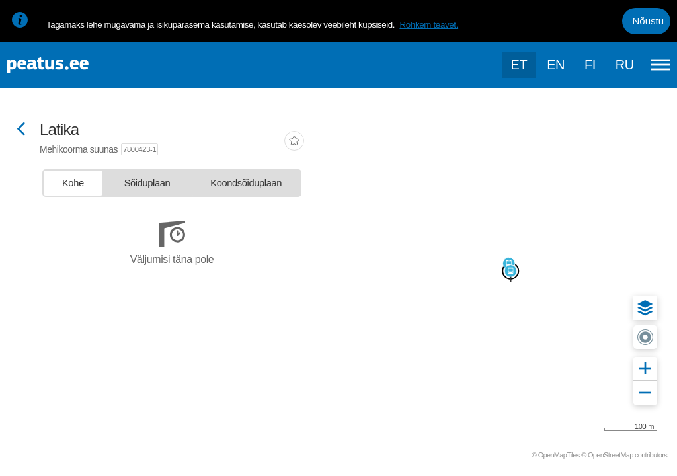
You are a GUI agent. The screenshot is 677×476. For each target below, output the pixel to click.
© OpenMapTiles (556, 455)
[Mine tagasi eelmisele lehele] (21, 130)
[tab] (73, 183)
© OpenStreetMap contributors (624, 455)
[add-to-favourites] (294, 142)
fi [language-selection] (590, 65)
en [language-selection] (556, 65)
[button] (645, 308)
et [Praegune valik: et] (519, 65)
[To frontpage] (76, 65)
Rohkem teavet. (428, 25)
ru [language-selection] (625, 65)
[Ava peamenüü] (660, 65)
